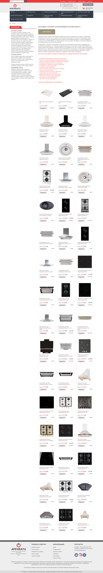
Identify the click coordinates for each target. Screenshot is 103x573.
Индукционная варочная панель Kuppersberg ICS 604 (65, 440)
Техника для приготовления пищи (67, 12)
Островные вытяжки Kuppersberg (47, 67)
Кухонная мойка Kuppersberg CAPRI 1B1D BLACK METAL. (45, 215)
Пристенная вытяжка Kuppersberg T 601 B (63, 130)
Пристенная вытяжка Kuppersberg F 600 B (43, 355)
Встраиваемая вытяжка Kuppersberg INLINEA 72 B (64, 468)
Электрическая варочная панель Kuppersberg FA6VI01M (46, 412)
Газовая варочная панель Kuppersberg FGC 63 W (64, 412)
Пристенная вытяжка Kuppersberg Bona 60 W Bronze (84, 440)
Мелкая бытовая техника (16, 15)
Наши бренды (56, 555)
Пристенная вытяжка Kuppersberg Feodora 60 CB (83, 383)
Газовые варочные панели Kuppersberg (48, 73)
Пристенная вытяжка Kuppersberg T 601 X (43, 158)
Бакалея (13, 11)
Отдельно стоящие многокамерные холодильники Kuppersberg (54, 61)
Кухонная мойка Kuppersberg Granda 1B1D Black (84, 496)
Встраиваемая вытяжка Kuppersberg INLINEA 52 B (64, 383)
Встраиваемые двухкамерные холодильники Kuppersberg (52, 58)
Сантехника (30, 15)
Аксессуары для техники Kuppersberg (48, 77)
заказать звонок (88, 4)
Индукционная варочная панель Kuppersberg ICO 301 (84, 243)
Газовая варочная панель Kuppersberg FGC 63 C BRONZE (46, 440)
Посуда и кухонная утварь (17, 19)
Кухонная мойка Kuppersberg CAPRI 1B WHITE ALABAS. (65, 158)
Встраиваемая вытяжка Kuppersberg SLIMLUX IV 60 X (65, 327)
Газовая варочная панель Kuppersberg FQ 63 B (64, 524)
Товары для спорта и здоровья (82, 16)
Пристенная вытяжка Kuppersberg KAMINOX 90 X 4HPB (45, 327)
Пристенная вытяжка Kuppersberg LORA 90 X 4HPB (45, 271)
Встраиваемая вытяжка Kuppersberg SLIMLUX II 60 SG (46, 299)
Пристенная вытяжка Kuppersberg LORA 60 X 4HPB (65, 187)
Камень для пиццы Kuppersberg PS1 (46, 102)
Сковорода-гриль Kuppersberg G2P (65, 102)
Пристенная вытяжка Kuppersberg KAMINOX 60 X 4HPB (65, 243)
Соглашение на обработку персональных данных (35, 567)
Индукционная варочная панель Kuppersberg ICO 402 (46, 468)
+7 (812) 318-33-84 (83, 547)
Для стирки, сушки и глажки (84, 11)
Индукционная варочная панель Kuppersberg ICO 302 (65, 215)
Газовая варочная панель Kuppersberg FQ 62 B (83, 468)
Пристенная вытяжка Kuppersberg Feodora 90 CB (45, 496)
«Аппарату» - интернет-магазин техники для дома (33, 571)
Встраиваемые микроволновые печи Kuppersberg (50, 62)
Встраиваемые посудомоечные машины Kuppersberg (51, 64)
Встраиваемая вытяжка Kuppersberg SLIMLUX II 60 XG (84, 102)
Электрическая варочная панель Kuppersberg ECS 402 (85, 299)
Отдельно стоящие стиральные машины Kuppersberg (51, 68)
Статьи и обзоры (57, 558)
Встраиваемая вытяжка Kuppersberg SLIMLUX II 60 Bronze (83, 158)
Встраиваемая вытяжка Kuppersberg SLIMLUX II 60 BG (46, 243)
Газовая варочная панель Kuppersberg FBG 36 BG (64, 299)
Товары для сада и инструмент (48, 16)
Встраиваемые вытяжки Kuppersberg (47, 65)
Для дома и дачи (31, 11)
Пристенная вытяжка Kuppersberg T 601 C (43, 130)
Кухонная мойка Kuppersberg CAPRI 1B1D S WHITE (84, 187)
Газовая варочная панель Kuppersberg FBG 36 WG (44, 187)
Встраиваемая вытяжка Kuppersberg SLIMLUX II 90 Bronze (83, 327)
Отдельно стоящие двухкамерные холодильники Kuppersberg (53, 60)
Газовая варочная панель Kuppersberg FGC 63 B (83, 412)
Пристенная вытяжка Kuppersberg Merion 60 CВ (83, 524)
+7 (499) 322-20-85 (83, 548)
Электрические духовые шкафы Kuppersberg (49, 75)
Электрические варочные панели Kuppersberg (50, 71)
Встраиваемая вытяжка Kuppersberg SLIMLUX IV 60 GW (65, 355)
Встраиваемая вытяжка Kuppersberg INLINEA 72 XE (45, 524)
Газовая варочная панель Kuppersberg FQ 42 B (83, 355)
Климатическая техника (66, 15)
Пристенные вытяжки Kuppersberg (47, 78)
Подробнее (43, 108)
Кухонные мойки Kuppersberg (46, 70)
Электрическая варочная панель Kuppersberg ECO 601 (85, 271)
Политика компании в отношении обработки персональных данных (63, 567)
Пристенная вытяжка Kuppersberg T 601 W (82, 130)
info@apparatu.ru (82, 550)
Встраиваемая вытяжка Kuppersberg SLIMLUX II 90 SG (46, 383)
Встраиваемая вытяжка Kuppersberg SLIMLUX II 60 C (65, 271)
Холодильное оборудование (50, 11)
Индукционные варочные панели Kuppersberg (50, 74)
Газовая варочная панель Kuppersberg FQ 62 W (64, 496)
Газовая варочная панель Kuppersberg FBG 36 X (83, 215)
